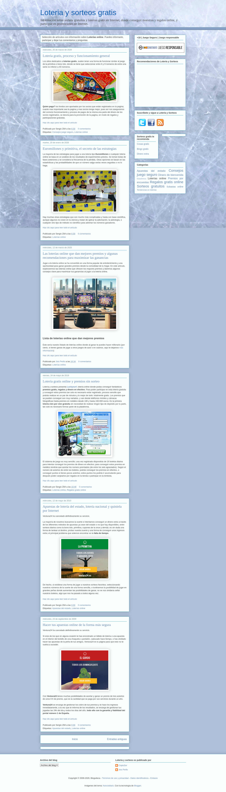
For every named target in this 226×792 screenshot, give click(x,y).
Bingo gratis (142, 149)
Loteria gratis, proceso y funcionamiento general (76, 56)
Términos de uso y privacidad (115, 778)
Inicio (75, 739)
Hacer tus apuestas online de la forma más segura (77, 625)
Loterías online (81, 132)
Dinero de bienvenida (170, 174)
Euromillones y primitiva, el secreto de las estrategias (79, 149)
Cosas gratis (143, 144)
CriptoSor (122, 765)
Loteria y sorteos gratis (78, 12)
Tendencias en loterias (146, 190)
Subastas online (175, 186)
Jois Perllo (61, 361)
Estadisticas (141, 179)
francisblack (108, 785)
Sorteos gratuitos (150, 186)
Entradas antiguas (117, 739)
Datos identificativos (139, 778)
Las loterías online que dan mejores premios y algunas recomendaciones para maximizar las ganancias (80, 256)
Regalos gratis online (76, 490)
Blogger (137, 785)
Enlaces (154, 778)
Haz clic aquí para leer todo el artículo (60, 122)
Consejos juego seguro (62, 132)
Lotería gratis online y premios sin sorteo (71, 381)
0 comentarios (84, 129)
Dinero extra (143, 154)
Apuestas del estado (61, 608)
